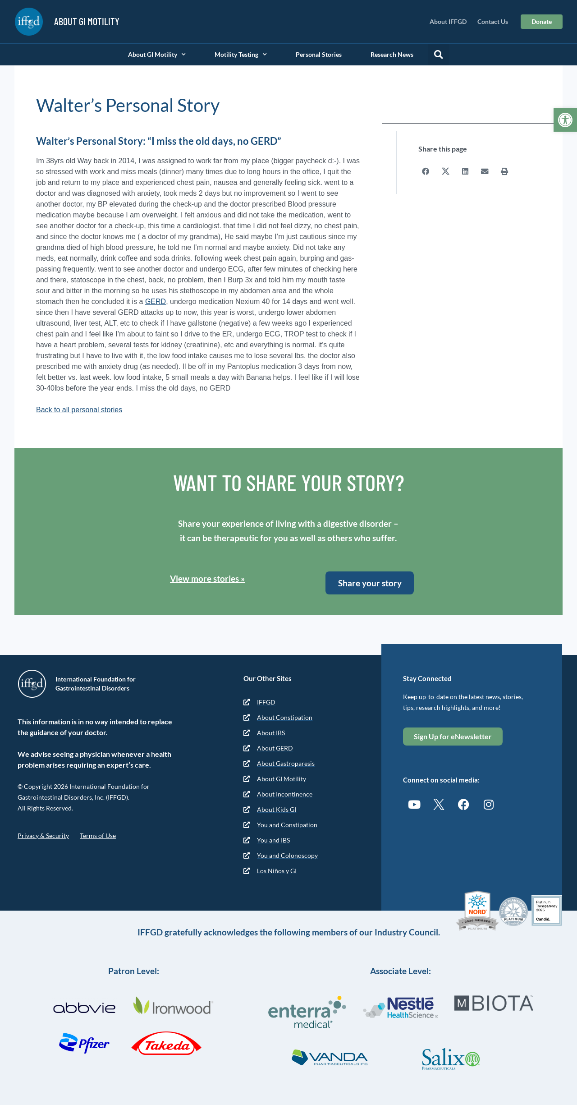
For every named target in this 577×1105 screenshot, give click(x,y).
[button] (438, 54)
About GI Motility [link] (157, 54)
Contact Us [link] (492, 21)
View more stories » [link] (207, 578)
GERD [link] (155, 301)
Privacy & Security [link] (43, 835)
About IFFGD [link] (448, 21)
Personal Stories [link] (319, 54)
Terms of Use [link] (98, 835)
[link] (565, 120)
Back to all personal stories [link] (79, 410)
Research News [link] (392, 54)
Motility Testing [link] (241, 54)
